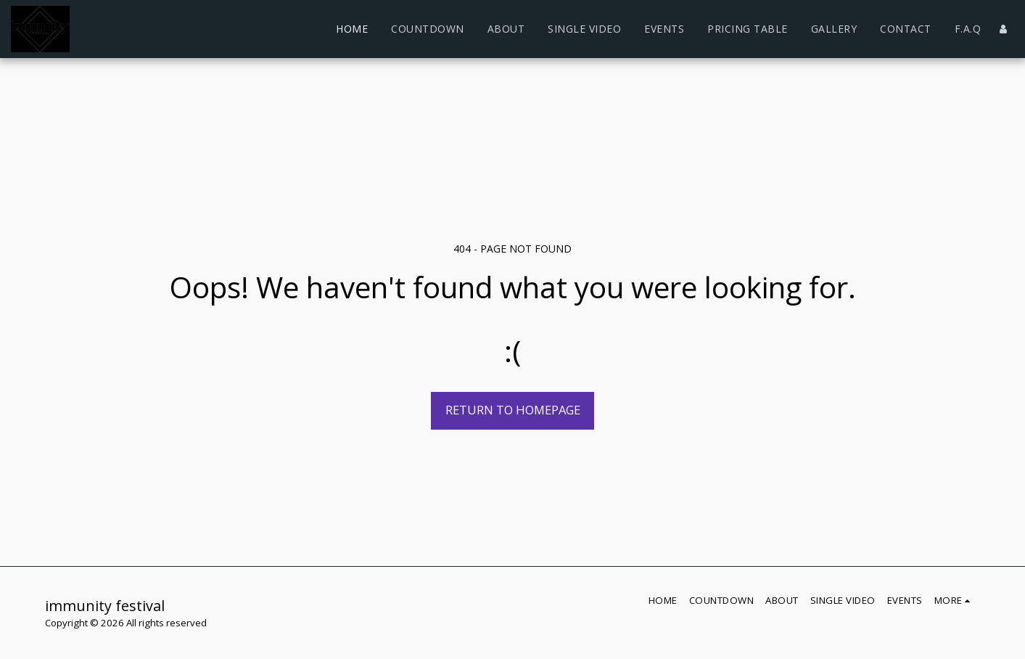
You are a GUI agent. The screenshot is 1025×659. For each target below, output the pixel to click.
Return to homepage (512, 409)
